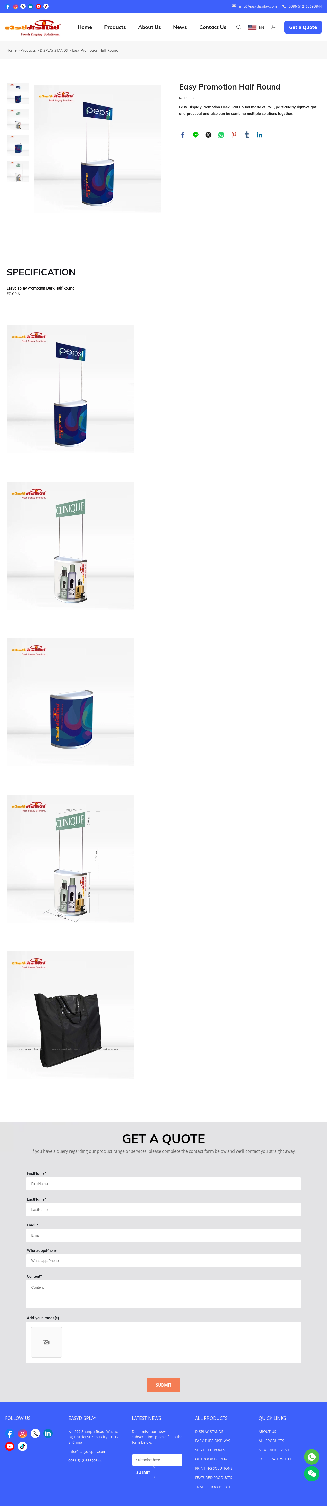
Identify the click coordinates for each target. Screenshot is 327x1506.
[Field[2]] (163, 1209)
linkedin (259, 135)
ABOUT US (267, 1431)
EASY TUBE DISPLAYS (212, 1440)
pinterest (234, 135)
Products (115, 27)
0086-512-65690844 (305, 6)
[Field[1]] (163, 1183)
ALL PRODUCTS (211, 1418)
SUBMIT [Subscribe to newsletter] (143, 1472)
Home (85, 27)
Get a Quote (303, 27)
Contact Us (212, 27)
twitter (208, 135)
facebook (183, 135)
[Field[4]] (163, 1260)
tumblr (247, 135)
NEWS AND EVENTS (275, 1449)
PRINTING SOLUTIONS (214, 1468)
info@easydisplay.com (258, 6)
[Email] (157, 1460)
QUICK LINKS (272, 1418)
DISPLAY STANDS (54, 50)
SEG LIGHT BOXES (210, 1449)
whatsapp (221, 135)
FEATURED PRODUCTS (213, 1477)
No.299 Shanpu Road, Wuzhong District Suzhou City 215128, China (93, 1437)
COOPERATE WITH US (277, 1459)
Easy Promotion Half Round (95, 50)
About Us (149, 27)
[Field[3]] (163, 1235)
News (180, 27)
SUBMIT (163, 1385)
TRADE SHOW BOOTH (213, 1486)
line (196, 135)
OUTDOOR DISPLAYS (212, 1459)
